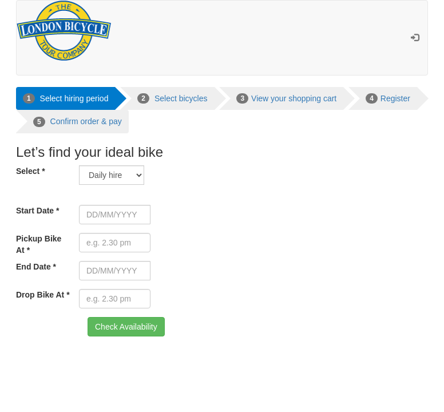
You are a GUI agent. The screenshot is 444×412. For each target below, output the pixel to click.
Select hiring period (65, 98)
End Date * (36, 266)
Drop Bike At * (43, 294)
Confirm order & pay (77, 122)
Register (388, 98)
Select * (30, 171)
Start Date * (37, 210)
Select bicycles (172, 98)
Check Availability (126, 326)
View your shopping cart (286, 98)
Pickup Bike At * (38, 244)
